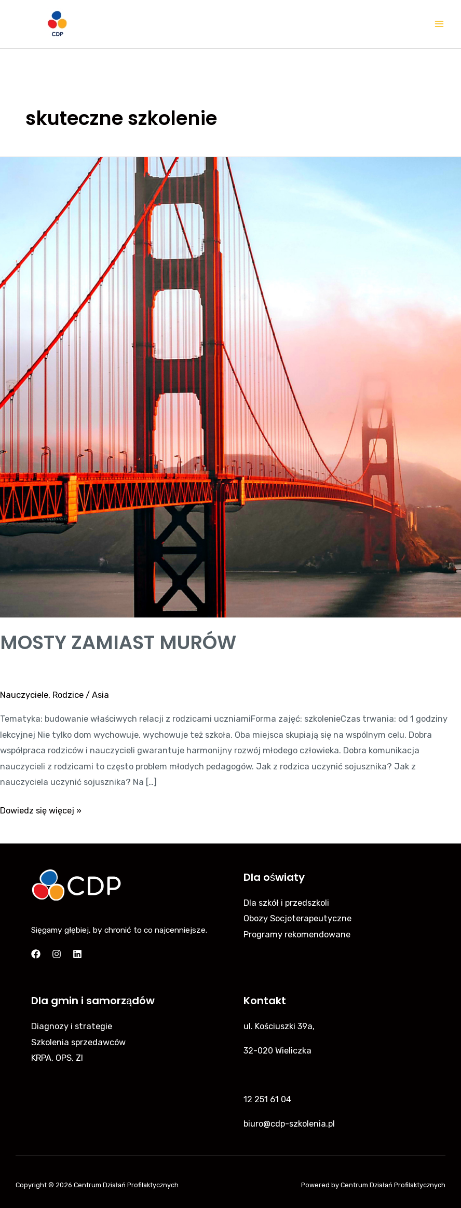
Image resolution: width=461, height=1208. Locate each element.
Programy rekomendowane (296, 934)
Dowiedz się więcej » (41, 809)
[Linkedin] (77, 954)
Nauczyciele (24, 695)
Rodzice (68, 695)
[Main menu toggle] (439, 24)
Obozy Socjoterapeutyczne (297, 918)
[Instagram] (56, 954)
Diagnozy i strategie (71, 1026)
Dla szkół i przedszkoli (286, 903)
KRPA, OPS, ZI (57, 1058)
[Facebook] (35, 954)
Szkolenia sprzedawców (78, 1042)
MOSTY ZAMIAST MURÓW (118, 642)
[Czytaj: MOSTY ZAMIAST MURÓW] (230, 386)
